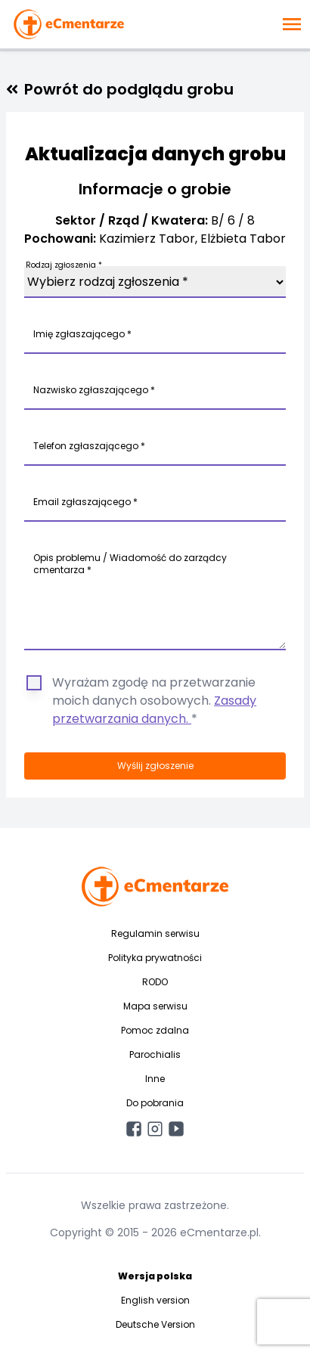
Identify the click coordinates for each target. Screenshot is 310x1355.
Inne (155, 1078)
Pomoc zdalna (155, 1030)
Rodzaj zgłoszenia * (64, 265)
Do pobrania (155, 1102)
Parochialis (155, 1054)
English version (155, 1300)
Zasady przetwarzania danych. (154, 709)
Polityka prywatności (155, 957)
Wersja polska (155, 1276)
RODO (155, 981)
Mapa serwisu (155, 1006)
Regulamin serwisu (155, 933)
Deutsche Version (155, 1324)
